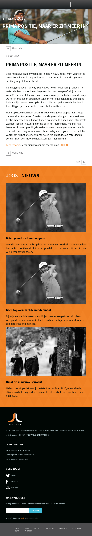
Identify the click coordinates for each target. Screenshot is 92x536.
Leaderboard (13, 145)
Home (17, 528)
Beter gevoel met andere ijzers (25, 238)
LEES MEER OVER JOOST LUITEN (33, 435)
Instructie (50, 528)
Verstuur (35, 510)
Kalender (63, 528)
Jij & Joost (77, 528)
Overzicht (17, 48)
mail (22, 518)
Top (78, 161)
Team (17, 531)
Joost (22, 175)
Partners (28, 531)
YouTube (14, 487)
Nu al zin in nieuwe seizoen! (24, 382)
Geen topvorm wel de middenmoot (28, 310)
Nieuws (37, 528)
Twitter (14, 475)
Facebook (15, 481)
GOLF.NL (64, 145)
